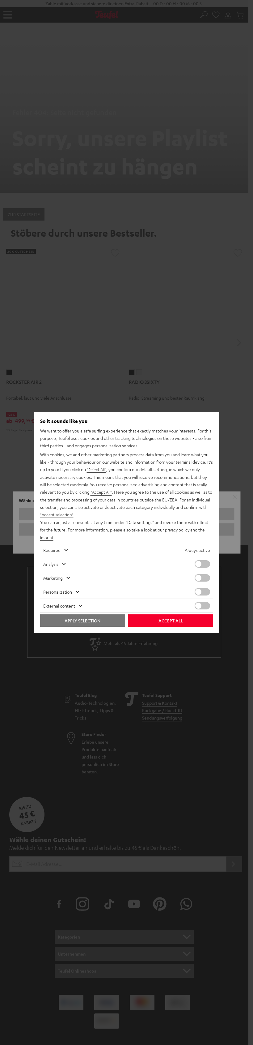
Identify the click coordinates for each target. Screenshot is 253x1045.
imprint (47, 537)
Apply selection (82, 620)
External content (59, 605)
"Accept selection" (57, 515)
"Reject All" (97, 470)
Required (52, 549)
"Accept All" (102, 492)
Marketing (53, 577)
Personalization (57, 591)
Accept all (170, 620)
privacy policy (178, 529)
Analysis (50, 563)
